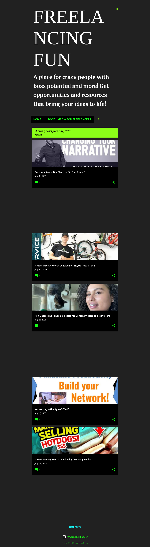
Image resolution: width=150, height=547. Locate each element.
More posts (75, 527)
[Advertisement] (75, 210)
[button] (113, 182)
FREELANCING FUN (68, 38)
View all (38, 135)
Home (37, 119)
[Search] (117, 9)
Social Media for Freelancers (69, 119)
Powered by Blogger (75, 537)
